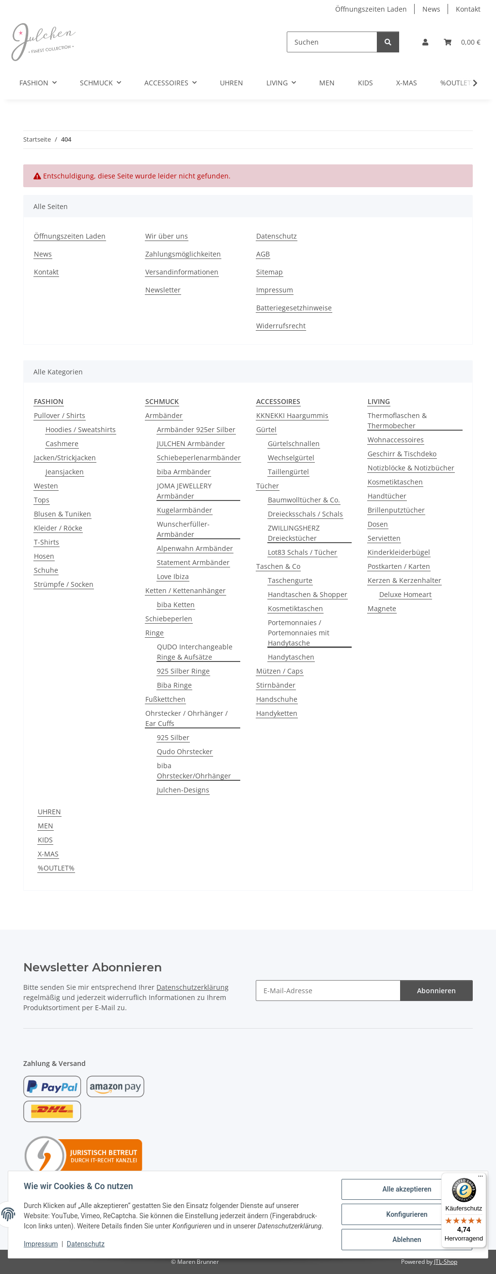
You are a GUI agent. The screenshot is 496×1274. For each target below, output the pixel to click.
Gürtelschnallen (294, 443)
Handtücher (387, 495)
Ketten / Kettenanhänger (185, 590)
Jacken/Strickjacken (65, 457)
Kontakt (468, 9)
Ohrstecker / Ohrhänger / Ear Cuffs (186, 718)
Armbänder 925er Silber (196, 429)
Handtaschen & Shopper (307, 594)
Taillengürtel (288, 471)
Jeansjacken (65, 471)
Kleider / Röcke (58, 527)
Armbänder (164, 415)
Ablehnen (406, 1239)
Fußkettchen (165, 699)
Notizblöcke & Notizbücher (411, 467)
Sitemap (269, 271)
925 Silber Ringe (183, 671)
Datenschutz (86, 1244)
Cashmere (62, 443)
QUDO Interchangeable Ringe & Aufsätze (194, 651)
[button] (425, 42)
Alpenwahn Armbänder (195, 548)
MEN (45, 825)
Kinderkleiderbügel (399, 552)
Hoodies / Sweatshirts (81, 429)
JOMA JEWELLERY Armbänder (184, 490)
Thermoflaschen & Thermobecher (397, 420)
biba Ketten (176, 604)
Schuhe (46, 570)
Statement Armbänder (193, 562)
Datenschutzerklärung (192, 987)
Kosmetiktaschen (295, 608)
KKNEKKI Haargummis (292, 415)
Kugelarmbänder (184, 510)
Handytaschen (291, 656)
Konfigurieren (406, 1214)
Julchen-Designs (183, 789)
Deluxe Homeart (405, 594)
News (431, 9)
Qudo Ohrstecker (185, 751)
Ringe (154, 632)
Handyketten (276, 713)
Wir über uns (166, 236)
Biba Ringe (174, 685)
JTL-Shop (445, 1262)
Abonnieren (436, 990)
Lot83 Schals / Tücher (302, 552)
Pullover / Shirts (59, 415)
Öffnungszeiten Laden (371, 9)
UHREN (49, 811)
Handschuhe (276, 699)
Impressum (41, 1244)
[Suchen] (332, 42)
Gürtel (266, 429)
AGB (263, 253)
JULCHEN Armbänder (191, 443)
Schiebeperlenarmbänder (199, 457)
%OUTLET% (56, 867)
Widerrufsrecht (281, 325)
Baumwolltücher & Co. (304, 499)
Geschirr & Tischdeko (402, 453)
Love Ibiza (173, 576)
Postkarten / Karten (399, 566)
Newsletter (163, 289)
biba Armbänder (184, 471)
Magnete (382, 608)
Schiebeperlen (168, 618)
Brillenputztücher (396, 510)
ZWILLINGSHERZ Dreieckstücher (294, 533)
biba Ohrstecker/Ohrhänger (194, 770)
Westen (46, 485)
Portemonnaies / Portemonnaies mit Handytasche (298, 632)
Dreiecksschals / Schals (305, 513)
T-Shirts (46, 542)
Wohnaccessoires (396, 439)
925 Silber (173, 737)
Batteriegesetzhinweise (294, 307)
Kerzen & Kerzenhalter (404, 580)
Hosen (44, 556)
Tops (41, 499)
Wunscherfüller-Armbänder (183, 529)
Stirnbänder (275, 685)
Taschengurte (290, 580)
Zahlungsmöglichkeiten (183, 253)
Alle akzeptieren (406, 1189)
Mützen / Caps (279, 671)
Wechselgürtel (291, 457)
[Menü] (480, 1178)
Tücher (267, 485)
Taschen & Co (278, 566)
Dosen (378, 524)
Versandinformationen (181, 271)
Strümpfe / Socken (63, 584)
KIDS (45, 839)
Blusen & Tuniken (62, 513)
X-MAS (48, 853)
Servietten (384, 538)
